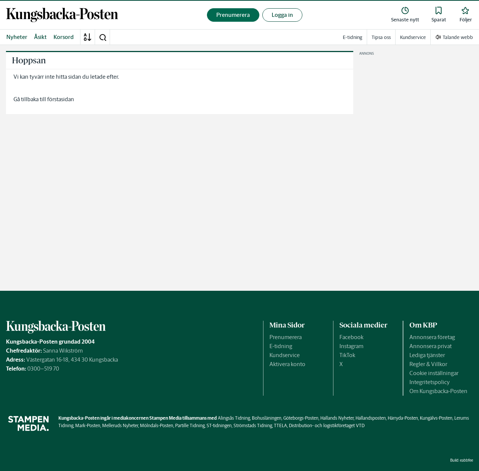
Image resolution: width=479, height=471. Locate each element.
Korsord (64, 36)
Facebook (351, 337)
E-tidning (280, 346)
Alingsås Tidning (234, 418)
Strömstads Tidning (253, 425)
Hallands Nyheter (337, 418)
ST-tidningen (219, 425)
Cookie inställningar (433, 373)
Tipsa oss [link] (381, 37)
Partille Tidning (190, 425)
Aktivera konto (287, 364)
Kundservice (284, 355)
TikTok (347, 355)
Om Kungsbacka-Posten (438, 391)
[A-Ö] (87, 37)
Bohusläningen (266, 418)
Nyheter (16, 36)
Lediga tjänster (427, 355)
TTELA (280, 425)
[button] (102, 37)
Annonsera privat (430, 346)
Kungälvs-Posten (436, 418)
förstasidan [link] (60, 99)
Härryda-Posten (403, 418)
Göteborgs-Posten (300, 418)
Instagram (351, 346)
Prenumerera (285, 337)
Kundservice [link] (413, 37)
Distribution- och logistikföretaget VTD (326, 425)
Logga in (282, 14)
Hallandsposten (371, 418)
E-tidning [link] (352, 37)
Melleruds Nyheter (120, 425)
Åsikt (40, 36)
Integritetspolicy (429, 382)
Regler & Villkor (428, 364)
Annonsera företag (432, 337)
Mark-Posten (87, 425)
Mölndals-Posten (156, 425)
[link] (62, 15)
